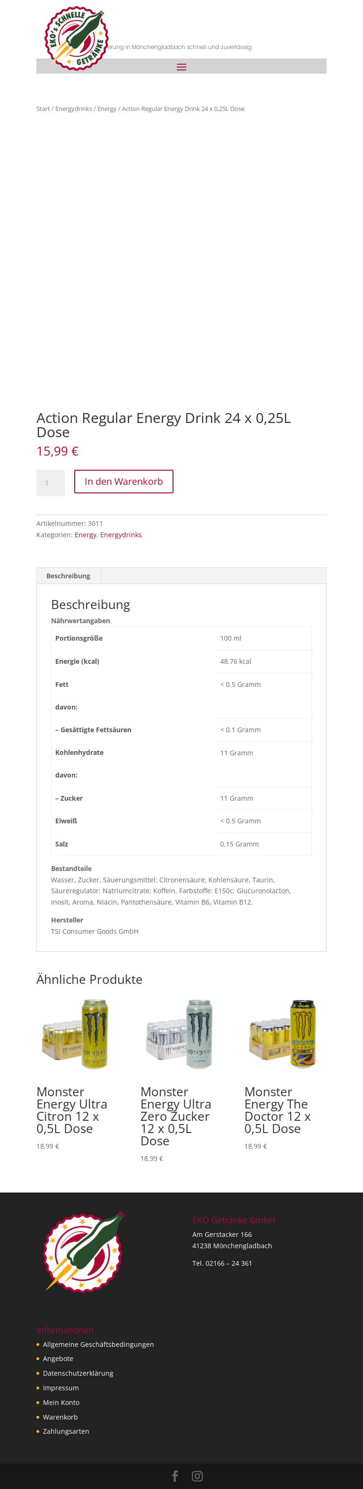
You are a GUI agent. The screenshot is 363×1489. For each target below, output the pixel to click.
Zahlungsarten (66, 1431)
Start (43, 108)
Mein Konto (61, 1402)
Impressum (61, 1387)
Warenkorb (60, 1417)
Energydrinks (73, 108)
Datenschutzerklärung (78, 1373)
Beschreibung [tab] (68, 575)
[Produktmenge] (50, 483)
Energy (107, 108)
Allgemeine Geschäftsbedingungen (98, 1344)
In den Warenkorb (124, 481)
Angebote (58, 1358)
